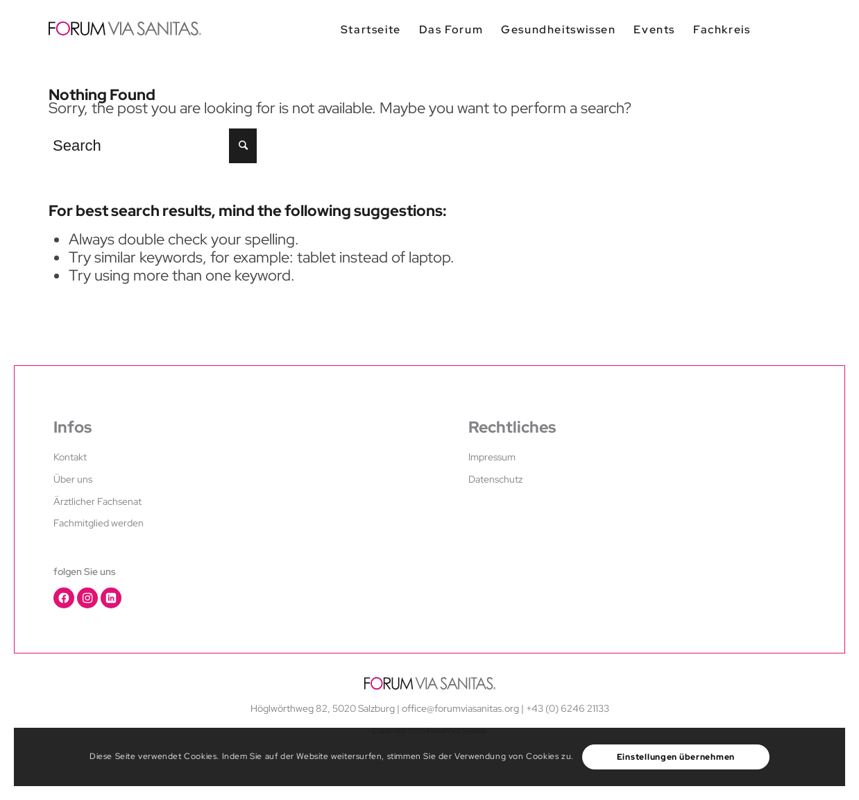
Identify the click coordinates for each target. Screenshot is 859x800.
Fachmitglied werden (98, 523)
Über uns (72, 479)
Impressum (492, 457)
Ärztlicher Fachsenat (97, 501)
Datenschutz (495, 479)
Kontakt (70, 457)
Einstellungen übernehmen (676, 756)
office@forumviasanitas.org (460, 708)
